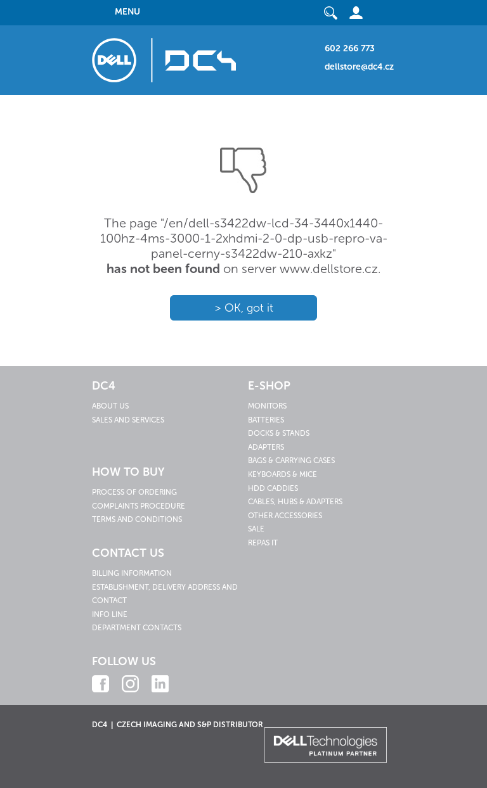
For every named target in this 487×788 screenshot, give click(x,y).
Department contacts (136, 627)
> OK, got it (243, 308)
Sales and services (128, 420)
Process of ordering (134, 492)
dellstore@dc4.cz (359, 66)
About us (110, 406)
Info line (109, 614)
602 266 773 (350, 48)
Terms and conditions (137, 519)
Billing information (132, 573)
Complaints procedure (138, 506)
